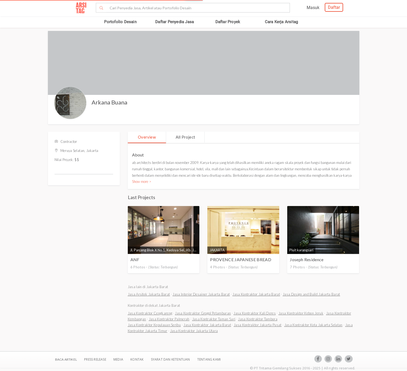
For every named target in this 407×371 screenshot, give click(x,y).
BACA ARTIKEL (66, 359)
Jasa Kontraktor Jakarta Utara (194, 331)
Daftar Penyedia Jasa (174, 21)
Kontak (137, 359)
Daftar (334, 7)
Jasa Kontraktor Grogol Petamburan (203, 313)
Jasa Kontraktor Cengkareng (150, 313)
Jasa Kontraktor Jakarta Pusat (258, 325)
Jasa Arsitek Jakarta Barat (149, 294)
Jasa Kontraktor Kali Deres (254, 313)
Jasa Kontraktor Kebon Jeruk (300, 313)
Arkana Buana (109, 102)
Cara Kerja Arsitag (281, 21)
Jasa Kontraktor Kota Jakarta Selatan (313, 325)
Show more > (141, 181)
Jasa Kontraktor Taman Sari (214, 319)
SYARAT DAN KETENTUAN (171, 359)
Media (118, 359)
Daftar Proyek (227, 21)
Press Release (95, 359)
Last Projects (141, 197)
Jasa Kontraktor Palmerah (169, 319)
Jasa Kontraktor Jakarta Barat (256, 294)
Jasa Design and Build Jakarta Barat (311, 294)
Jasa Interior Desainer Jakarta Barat (201, 294)
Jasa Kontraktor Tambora (257, 319)
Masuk (313, 7)
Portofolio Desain (120, 21)
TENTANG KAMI (209, 359)
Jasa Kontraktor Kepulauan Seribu (154, 325)
